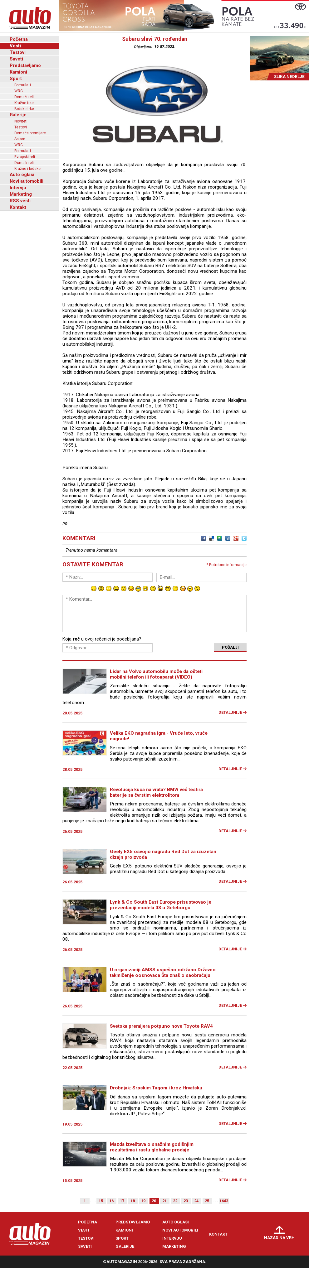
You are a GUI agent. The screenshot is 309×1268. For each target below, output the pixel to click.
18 (132, 1200)
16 (111, 1200)
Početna (19, 39)
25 (207, 1200)
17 (122, 1200)
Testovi (18, 52)
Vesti (15, 46)
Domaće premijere (30, 133)
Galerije (18, 115)
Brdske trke (24, 109)
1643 (223, 1200)
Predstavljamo (25, 65)
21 (164, 1200)
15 (101, 1200)
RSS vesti (20, 201)
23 (186, 1200)
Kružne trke (24, 103)
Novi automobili (26, 181)
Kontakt (18, 207)
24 (196, 1200)
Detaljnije (230, 712)
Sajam (19, 139)
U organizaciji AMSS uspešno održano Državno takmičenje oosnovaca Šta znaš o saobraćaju (163, 972)
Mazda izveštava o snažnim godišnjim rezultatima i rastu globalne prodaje (152, 1147)
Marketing (21, 194)
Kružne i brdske (27, 168)
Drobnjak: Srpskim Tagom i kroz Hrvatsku (156, 1088)
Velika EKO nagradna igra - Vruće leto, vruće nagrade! (159, 736)
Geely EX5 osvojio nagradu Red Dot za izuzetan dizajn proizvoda (163, 854)
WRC (18, 91)
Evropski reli (24, 157)
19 (143, 1200)
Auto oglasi (22, 174)
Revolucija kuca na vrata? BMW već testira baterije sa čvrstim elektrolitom (156, 792)
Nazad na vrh (279, 1237)
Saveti (16, 59)
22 (175, 1200)
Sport (16, 78)
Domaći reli (24, 97)
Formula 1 (23, 85)
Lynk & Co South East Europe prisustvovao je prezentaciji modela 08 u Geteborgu (160, 904)
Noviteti (20, 121)
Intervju (18, 187)
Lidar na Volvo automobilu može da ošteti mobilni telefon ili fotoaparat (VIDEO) (156, 674)
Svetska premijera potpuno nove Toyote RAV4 (161, 1026)
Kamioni (18, 72)
